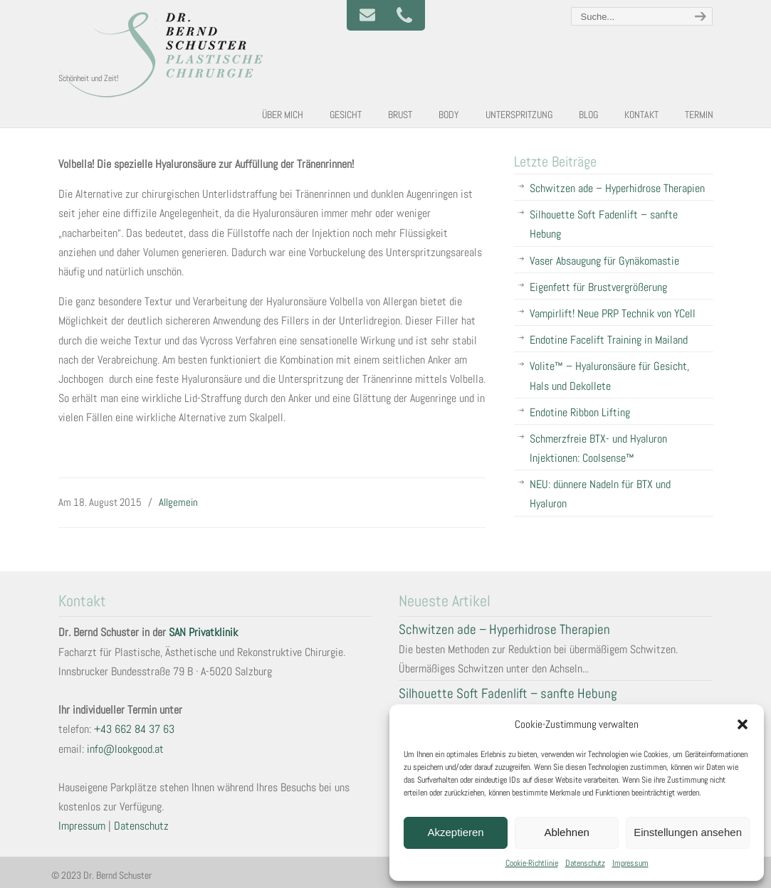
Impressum (630, 863)
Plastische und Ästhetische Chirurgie (165, 54)
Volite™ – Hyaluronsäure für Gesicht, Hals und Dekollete (609, 376)
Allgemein (178, 502)
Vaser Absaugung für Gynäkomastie (604, 260)
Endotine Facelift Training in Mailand (609, 339)
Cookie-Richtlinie (531, 863)
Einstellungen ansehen (688, 832)
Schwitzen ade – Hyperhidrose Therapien (617, 188)
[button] (742, 724)
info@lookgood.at (125, 748)
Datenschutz (585, 863)
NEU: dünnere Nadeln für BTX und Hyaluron (600, 494)
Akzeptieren (455, 832)
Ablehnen (566, 832)
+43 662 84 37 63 (134, 729)
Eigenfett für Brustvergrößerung (598, 287)
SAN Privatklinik (203, 632)
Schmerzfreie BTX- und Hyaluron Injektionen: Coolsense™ (598, 448)
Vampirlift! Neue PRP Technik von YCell (613, 313)
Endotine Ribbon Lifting (580, 412)
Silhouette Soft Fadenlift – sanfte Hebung (604, 224)
